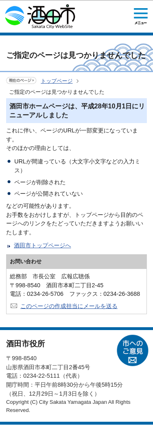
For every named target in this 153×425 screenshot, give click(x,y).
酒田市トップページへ (42, 245)
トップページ (57, 81)
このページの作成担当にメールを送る (69, 306)
